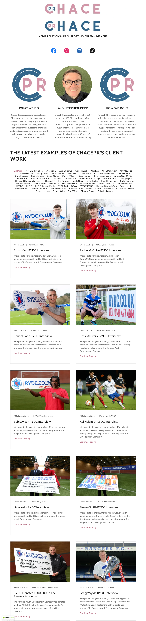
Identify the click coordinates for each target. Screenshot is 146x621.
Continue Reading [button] (22, 238)
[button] (73, 598)
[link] (53, 51)
